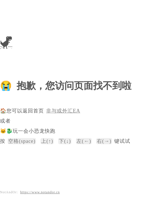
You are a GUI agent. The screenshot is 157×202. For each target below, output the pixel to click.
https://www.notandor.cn (40, 192)
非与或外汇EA (63, 111)
